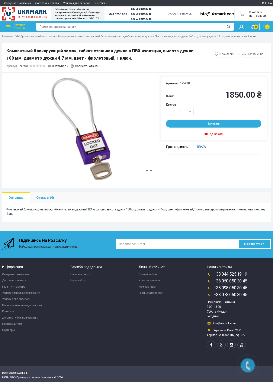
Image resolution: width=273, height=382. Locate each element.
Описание (16, 198)
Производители (12, 323)
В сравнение (255, 54)
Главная (7, 36)
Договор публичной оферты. (20, 317)
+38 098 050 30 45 (141, 13)
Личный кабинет (148, 274)
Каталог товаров (15, 26)
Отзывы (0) (45, 198)
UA (270, 3)
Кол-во (171, 104)
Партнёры (8, 330)
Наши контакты (80, 274)
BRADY (201, 147)
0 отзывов (59, 66)
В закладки (226, 54)
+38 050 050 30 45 (141, 8)
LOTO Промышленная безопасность (34, 36)
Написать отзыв (86, 66)
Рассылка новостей (151, 292)
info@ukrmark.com (217, 14)
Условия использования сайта (21, 292)
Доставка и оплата (47, 3)
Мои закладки (147, 286)
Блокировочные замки (70, 36)
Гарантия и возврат (14, 286)
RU (264, 3)
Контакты (101, 3)
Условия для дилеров (76, 3)
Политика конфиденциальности (22, 305)
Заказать (214, 123)
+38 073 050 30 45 (141, 18)
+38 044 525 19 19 (227, 274)
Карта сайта (77, 280)
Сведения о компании (17, 3)
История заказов (149, 280)
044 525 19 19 (118, 14)
